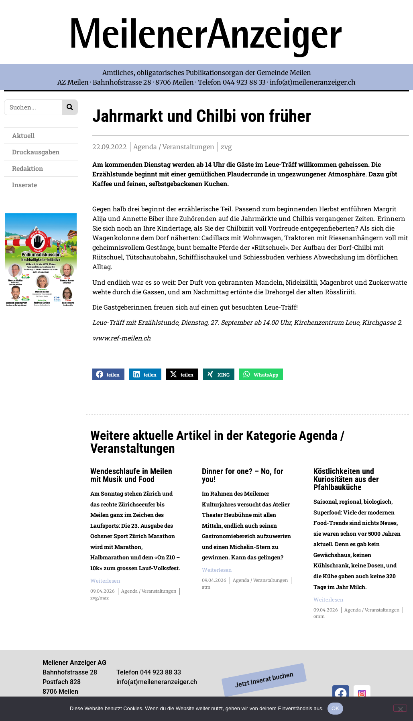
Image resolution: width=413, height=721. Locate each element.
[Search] (69, 107)
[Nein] (400, 708)
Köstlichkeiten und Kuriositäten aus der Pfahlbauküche (346, 481)
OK (335, 708)
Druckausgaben (35, 152)
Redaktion (29, 168)
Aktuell (25, 135)
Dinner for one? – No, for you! (242, 477)
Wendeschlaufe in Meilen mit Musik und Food (131, 477)
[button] (108, 377)
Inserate (26, 184)
